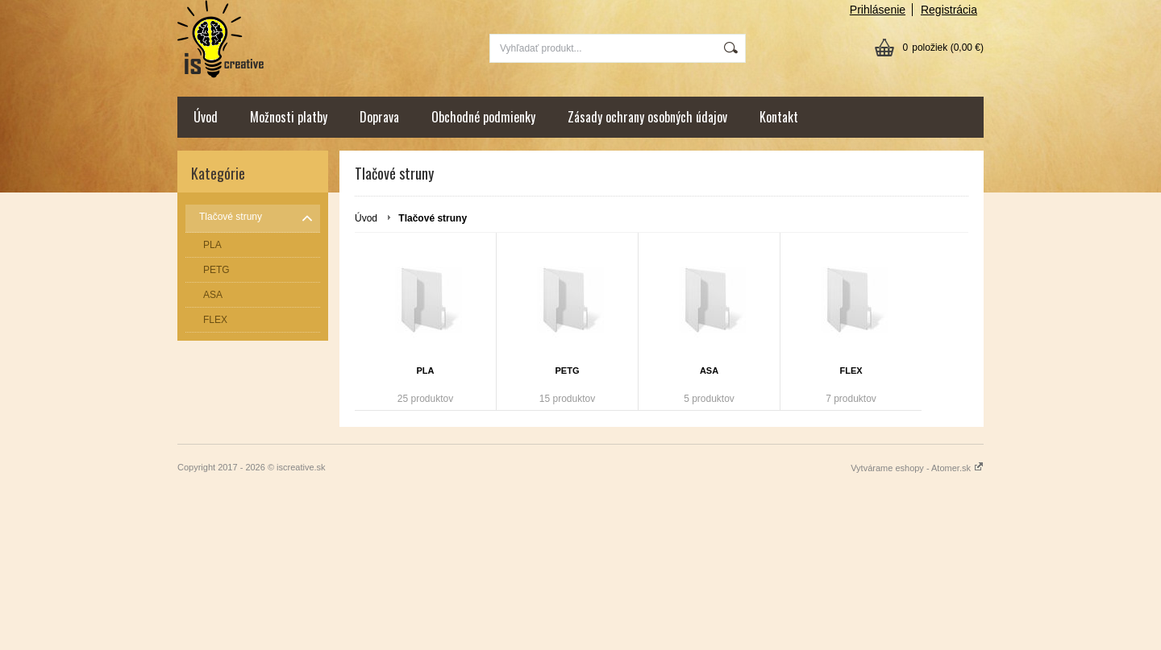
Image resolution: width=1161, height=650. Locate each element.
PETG (568, 370)
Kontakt (778, 116)
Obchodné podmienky (483, 116)
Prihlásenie (877, 9)
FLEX (850, 370)
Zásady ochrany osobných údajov (647, 116)
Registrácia (949, 9)
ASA (709, 370)
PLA (426, 370)
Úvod (206, 116)
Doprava (379, 116)
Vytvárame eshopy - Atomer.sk (917, 468)
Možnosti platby (288, 116)
